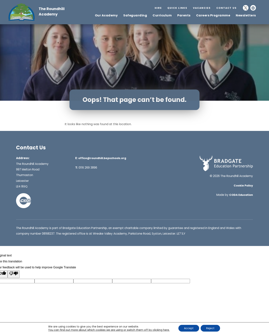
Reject (210, 328)
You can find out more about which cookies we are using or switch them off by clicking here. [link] (109, 330)
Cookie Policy (243, 185)
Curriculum (162, 15)
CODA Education (241, 195)
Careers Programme (213, 15)
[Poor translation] (14, 274)
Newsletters (246, 15)
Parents (184, 15)
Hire (158, 8)
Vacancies (202, 8)
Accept (189, 328)
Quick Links (177, 8)
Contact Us (226, 8)
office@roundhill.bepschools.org (102, 158)
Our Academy (106, 15)
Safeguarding (135, 15)
